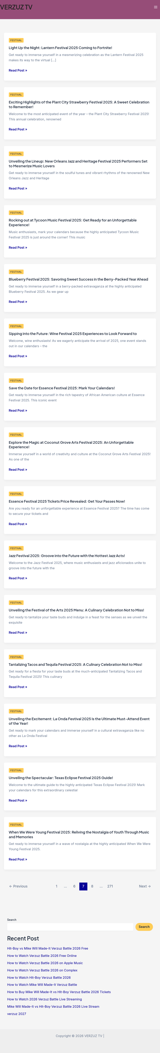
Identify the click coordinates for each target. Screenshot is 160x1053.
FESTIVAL (16, 40)
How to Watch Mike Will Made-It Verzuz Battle (42, 985)
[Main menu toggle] (155, 7)
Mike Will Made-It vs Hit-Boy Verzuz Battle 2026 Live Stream (53, 1006)
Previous (18, 886)
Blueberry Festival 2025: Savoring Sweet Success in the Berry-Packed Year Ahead (78, 279)
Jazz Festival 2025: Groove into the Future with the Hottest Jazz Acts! (67, 555)
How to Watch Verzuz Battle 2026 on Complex (42, 970)
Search (11, 919)
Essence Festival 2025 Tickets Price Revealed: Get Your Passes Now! (67, 501)
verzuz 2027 (16, 1014)
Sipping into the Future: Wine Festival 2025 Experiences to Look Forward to (73, 333)
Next (145, 886)
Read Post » (18, 70)
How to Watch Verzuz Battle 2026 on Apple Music (45, 963)
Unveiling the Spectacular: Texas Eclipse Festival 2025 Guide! (61, 777)
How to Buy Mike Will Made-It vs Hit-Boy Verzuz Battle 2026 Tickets (59, 992)
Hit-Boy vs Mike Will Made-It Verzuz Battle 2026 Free (47, 948)
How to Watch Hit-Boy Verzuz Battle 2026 (39, 978)
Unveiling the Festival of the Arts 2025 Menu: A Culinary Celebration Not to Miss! (76, 610)
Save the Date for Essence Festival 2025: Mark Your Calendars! (62, 388)
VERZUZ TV (16, 7)
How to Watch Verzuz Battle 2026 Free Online (42, 956)
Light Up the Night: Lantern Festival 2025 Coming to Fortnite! (60, 47)
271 (110, 886)
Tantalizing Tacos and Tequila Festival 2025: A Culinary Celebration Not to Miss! (75, 664)
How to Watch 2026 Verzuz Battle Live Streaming (44, 999)
